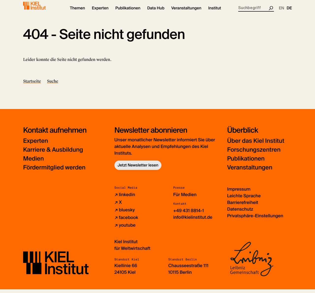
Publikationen (246, 162)
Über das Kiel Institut (255, 145)
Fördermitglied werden (54, 171)
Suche (52, 85)
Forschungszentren (254, 154)
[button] (77, 12)
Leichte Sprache (244, 200)
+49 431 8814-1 (188, 215)
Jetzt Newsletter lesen (138, 169)
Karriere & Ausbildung (53, 154)
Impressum (239, 193)
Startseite (32, 85)
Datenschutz (240, 213)
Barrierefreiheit (242, 206)
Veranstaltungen (249, 171)
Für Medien (185, 198)
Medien (33, 162)
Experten (35, 145)
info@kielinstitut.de (192, 221)
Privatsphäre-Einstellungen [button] (255, 220)
